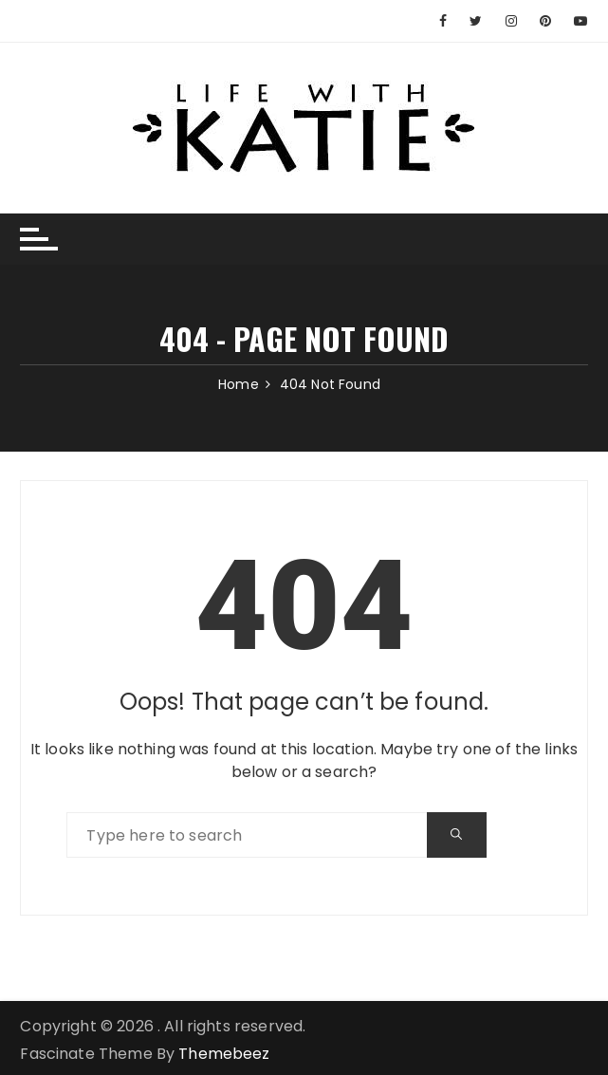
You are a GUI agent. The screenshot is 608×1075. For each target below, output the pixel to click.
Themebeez (223, 1054)
